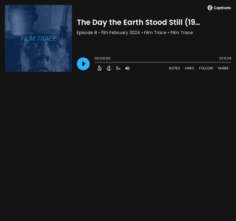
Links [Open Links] (189, 68)
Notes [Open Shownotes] (174, 68)
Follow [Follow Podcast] (206, 68)
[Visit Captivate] (219, 8)
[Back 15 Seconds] (99, 68)
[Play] (83, 63)
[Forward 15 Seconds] (109, 68)
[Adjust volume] (127, 68)
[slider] (96, 63)
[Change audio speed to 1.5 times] (118, 68)
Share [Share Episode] (223, 68)
